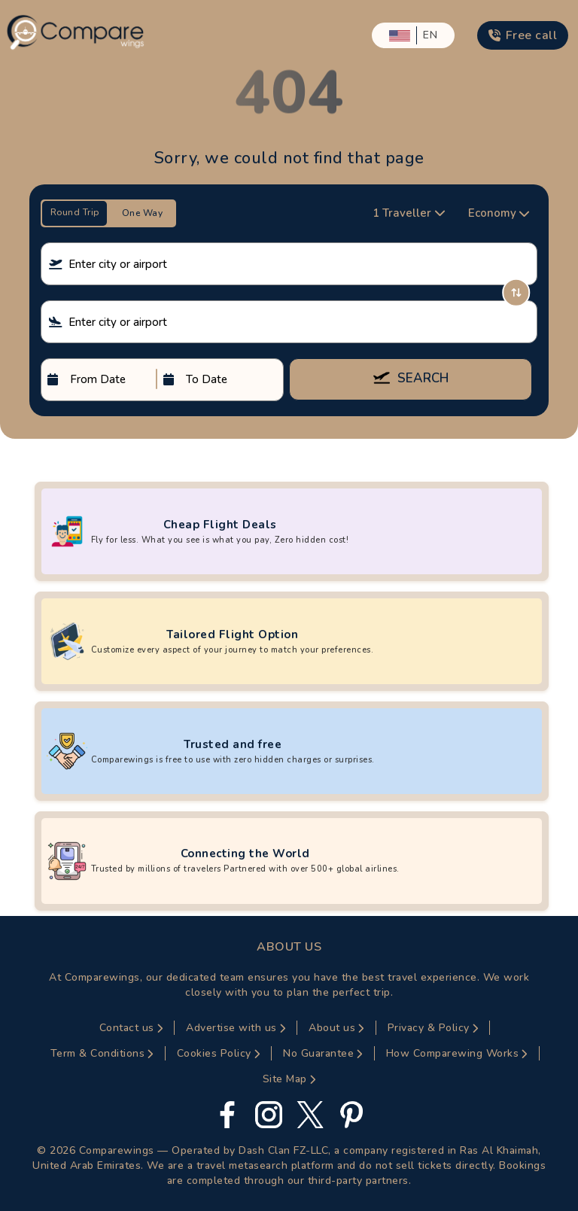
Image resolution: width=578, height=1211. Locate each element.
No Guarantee (323, 1053)
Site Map (289, 1079)
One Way (142, 213)
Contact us (131, 1028)
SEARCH (411, 379)
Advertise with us (235, 1028)
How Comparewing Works (457, 1053)
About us (336, 1028)
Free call (522, 35)
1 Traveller (409, 213)
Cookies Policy (218, 1053)
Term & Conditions (102, 1053)
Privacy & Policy (433, 1028)
